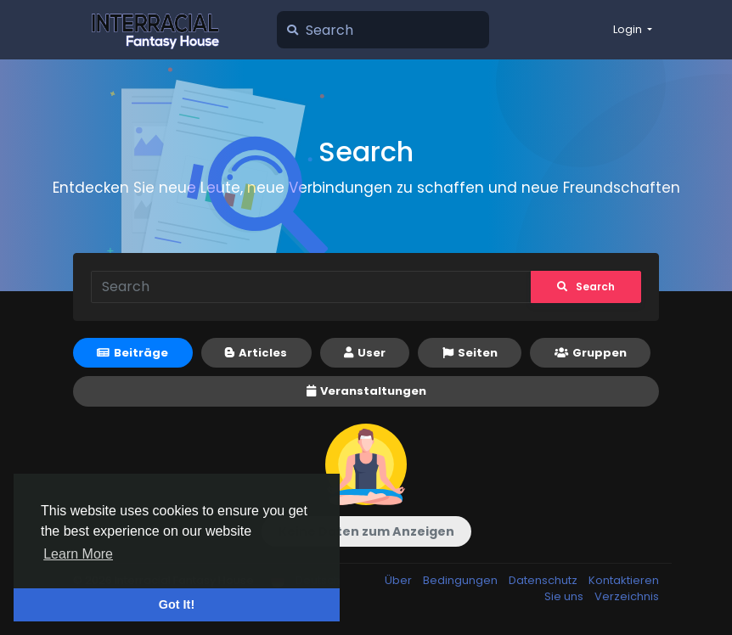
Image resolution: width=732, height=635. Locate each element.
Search (586, 286)
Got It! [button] (176, 604)
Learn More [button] (78, 554)
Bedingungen (461, 580)
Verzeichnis (626, 596)
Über (399, 580)
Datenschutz (544, 580)
